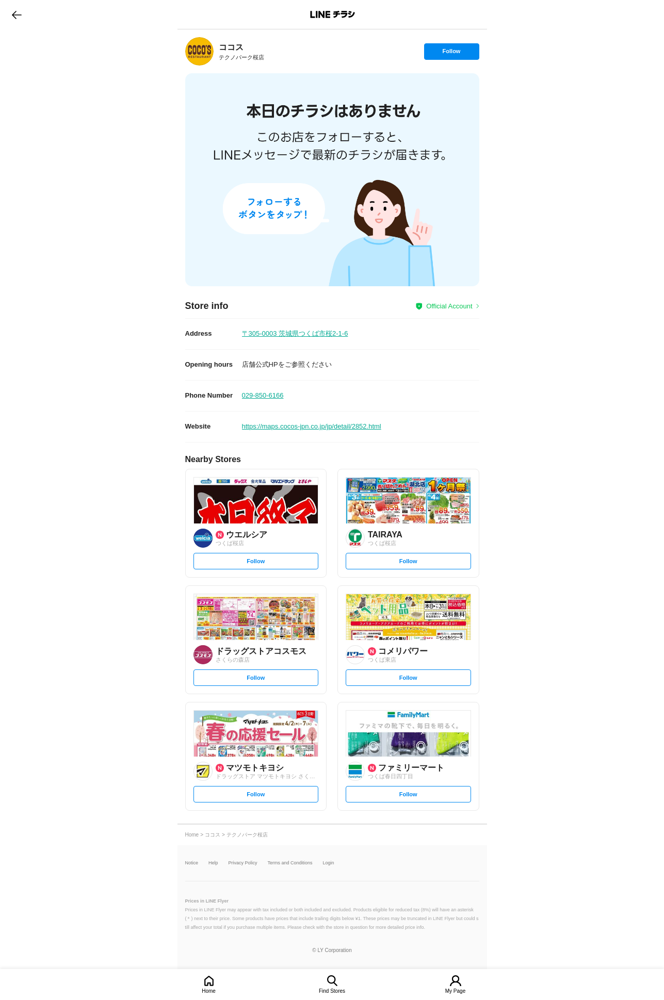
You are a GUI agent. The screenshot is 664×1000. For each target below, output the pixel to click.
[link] (199, 51)
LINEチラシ (333, 14)
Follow (451, 53)
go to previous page (17, 14)
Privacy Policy (243, 863)
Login (328, 863)
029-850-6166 (263, 395)
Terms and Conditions (290, 863)
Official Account (449, 306)
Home (209, 991)
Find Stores (332, 991)
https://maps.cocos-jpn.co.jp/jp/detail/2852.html (311, 426)
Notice (192, 863)
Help (213, 863)
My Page (455, 991)
